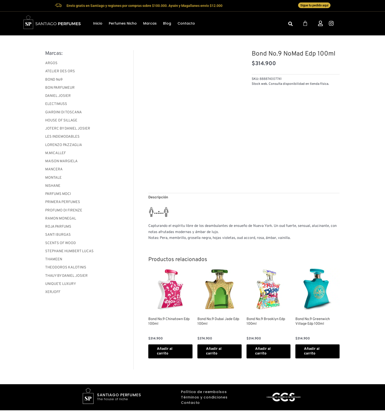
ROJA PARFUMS (58, 229)
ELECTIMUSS (56, 105)
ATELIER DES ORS (60, 72)
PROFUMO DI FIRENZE (64, 213)
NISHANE (53, 188)
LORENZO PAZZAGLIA (63, 146)
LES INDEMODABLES (62, 138)
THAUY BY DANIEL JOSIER (67, 279)
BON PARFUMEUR (60, 88)
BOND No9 (54, 80)
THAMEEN (54, 262)
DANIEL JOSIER (58, 96)
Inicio (97, 23)
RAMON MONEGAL (61, 221)
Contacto (186, 23)
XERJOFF (52, 296)
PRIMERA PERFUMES (62, 204)
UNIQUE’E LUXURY (61, 287)
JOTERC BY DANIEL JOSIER (68, 130)
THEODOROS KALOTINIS (66, 271)
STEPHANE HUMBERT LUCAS (70, 254)
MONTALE (53, 179)
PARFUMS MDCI (58, 196)
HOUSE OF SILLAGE (61, 121)
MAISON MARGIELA (61, 163)
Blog (167, 23)
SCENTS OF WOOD (61, 246)
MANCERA (54, 171)
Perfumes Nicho (123, 23)
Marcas (150, 23)
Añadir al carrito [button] (166, 352)
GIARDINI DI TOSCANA (64, 113)
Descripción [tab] (158, 197)
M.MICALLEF (55, 154)
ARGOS (51, 63)
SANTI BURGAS (58, 237)
